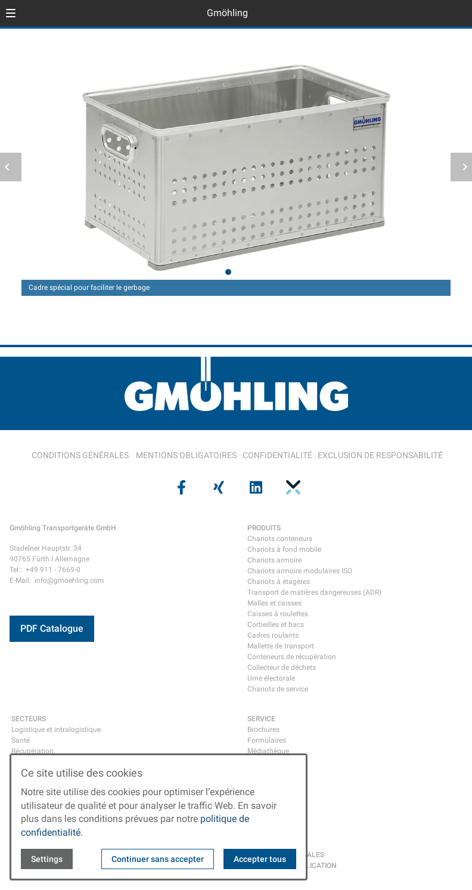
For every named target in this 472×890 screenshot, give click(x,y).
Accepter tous (260, 859)
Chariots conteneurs (279, 538)
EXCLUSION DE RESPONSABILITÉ (380, 455)
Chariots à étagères (278, 581)
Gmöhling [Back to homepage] (227, 12)
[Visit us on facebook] (180, 487)
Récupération (32, 751)
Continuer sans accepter (157, 859)
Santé (20, 740)
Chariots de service (277, 689)
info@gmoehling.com (69, 580)
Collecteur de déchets (281, 667)
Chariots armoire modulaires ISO (299, 571)
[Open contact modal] (457, 14)
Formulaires (266, 740)
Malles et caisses (274, 603)
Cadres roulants (273, 635)
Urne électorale (271, 678)
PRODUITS (264, 528)
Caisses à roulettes (277, 614)
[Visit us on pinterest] (291, 487)
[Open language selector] (438, 13)
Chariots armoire (274, 560)
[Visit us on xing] (217, 487)
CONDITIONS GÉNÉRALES (80, 455)
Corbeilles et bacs (275, 624)
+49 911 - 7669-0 (53, 569)
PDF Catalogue (51, 628)
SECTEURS (28, 719)
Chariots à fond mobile (284, 549)
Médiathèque (268, 751)
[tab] (228, 272)
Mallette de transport (280, 646)
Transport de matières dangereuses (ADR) (314, 592)
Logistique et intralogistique (56, 729)
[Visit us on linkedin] (254, 487)
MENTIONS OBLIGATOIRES (186, 455)
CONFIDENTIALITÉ (277, 455)
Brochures (263, 729)
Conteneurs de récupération (291, 657)
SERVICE (261, 719)
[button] (10, 13)
